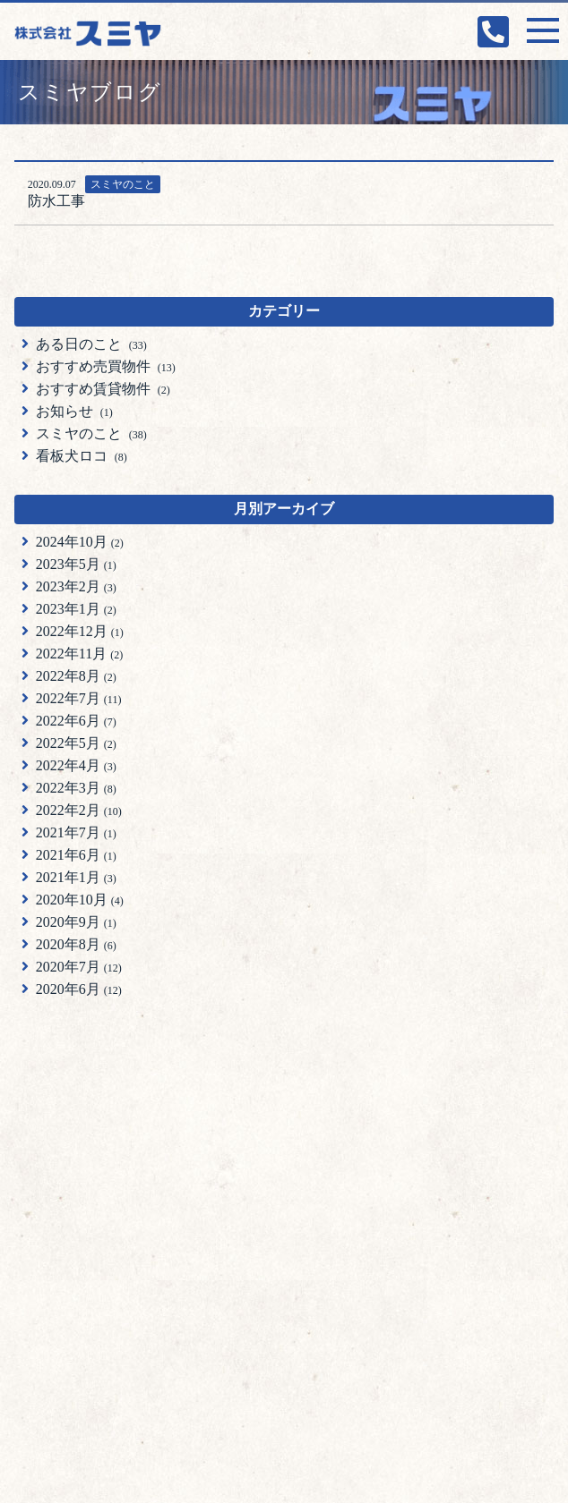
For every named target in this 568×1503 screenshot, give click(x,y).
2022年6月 (76, 720)
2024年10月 (80, 541)
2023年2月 (76, 586)
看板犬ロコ (81, 455)
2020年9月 (76, 922)
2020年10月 (80, 899)
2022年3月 (76, 787)
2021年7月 (76, 832)
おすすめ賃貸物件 (103, 388)
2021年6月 (76, 854)
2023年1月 (76, 608)
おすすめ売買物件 (106, 366)
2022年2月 (79, 810)
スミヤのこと (122, 184)
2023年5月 (76, 564)
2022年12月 (80, 631)
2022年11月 (79, 653)
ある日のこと (91, 344)
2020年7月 (79, 966)
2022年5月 (76, 743)
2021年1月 (76, 877)
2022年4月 (76, 765)
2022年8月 (76, 676)
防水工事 (56, 200)
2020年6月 (79, 989)
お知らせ (74, 411)
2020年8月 (76, 944)
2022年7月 (79, 698)
